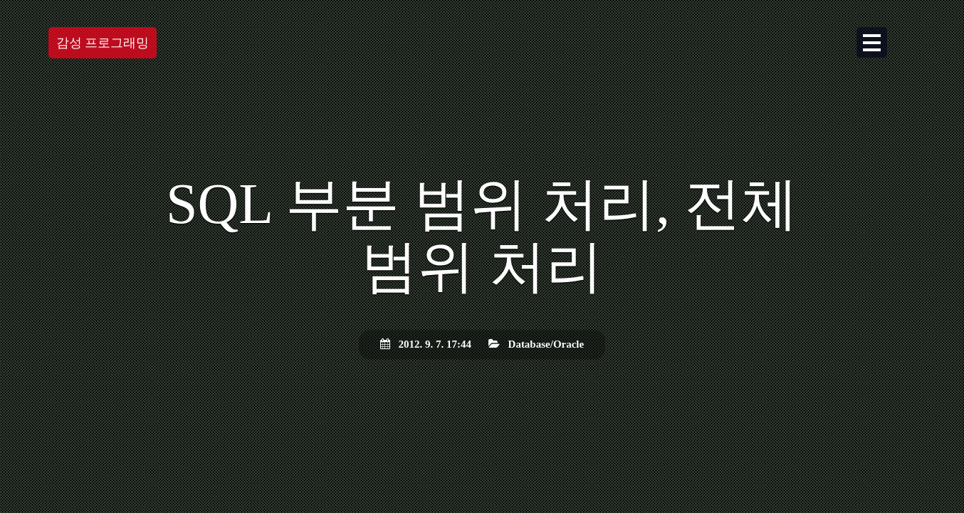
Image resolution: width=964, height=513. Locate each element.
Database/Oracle (546, 344)
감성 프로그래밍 (103, 43)
